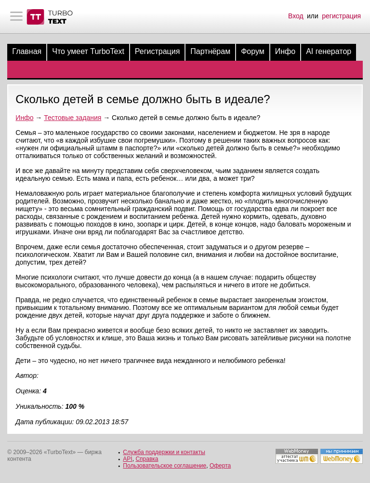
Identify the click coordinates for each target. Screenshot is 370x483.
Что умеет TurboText (88, 51)
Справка (146, 459)
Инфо (285, 51)
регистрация (341, 16)
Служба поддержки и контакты (164, 452)
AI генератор (328, 51)
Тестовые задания (72, 117)
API (127, 459)
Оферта (220, 465)
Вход (296, 16)
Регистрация (157, 51)
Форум (252, 51)
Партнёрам (210, 51)
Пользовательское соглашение (164, 465)
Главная (26, 51)
